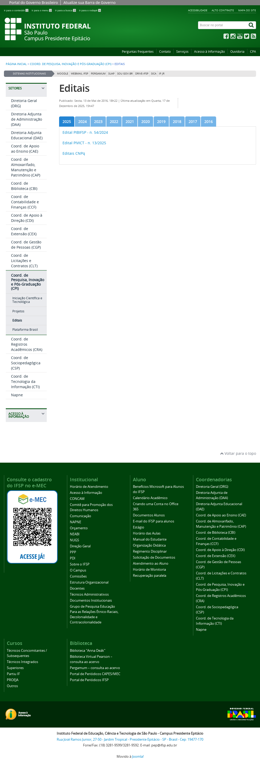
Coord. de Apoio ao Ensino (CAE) (25, 148)
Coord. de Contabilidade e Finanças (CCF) (25, 202)
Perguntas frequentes (138, 51)
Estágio (138, 527)
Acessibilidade (197, 10)
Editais (17, 320)
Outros (12, 686)
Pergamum (98, 73)
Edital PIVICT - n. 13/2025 (84, 142)
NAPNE (75, 522)
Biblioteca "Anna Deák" (87, 650)
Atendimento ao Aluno (150, 563)
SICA (153, 73)
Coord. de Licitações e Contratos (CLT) (24, 260)
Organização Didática (149, 545)
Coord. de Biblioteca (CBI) (24, 186)
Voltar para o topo (238, 453)
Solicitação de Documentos (154, 557)
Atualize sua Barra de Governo (89, 2)
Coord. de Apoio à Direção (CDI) (26, 218)
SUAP (111, 73)
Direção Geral (80, 546)
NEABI (75, 534)
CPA (253, 51)
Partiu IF (13, 674)
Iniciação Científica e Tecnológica (27, 300)
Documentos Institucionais (91, 600)
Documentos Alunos (149, 515)
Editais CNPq (74, 153)
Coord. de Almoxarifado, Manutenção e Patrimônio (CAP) (25, 167)
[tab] (66, 121)
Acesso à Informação (209, 51)
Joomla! (138, 756)
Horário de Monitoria (149, 569)
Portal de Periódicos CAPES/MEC (95, 674)
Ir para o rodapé (90, 10)
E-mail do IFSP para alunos (153, 521)
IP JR (161, 73)
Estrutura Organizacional (89, 582)
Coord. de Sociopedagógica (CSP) (25, 363)
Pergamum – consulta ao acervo (95, 668)
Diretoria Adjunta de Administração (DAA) (26, 119)
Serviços (182, 51)
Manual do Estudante (150, 539)
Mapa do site (247, 10)
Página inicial (16, 64)
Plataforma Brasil (25, 330)
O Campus (78, 570)
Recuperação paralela (149, 575)
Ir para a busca (65, 10)
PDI (72, 558)
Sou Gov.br (125, 73)
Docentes (77, 588)
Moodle (62, 73)
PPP (73, 552)
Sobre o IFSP (80, 564)
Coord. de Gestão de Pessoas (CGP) (26, 244)
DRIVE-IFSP (141, 73)
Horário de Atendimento (89, 486)
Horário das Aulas (146, 533)
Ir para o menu (42, 10)
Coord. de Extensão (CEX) (24, 231)
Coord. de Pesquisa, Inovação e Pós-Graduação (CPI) (70, 64)
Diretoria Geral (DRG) (212, 486)
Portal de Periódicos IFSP (89, 680)
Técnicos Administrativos (89, 594)
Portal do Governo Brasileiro (33, 2)
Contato (165, 51)
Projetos (18, 311)
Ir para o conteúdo (16, 10)
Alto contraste (223, 10)
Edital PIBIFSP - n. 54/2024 (85, 132)
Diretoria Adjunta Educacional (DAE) (27, 135)
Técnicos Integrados (22, 662)
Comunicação (80, 516)
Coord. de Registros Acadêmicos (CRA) (26, 344)
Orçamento (79, 528)
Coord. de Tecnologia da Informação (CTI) (25, 381)
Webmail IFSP (79, 73)
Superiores (15, 668)
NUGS (74, 540)
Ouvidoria (237, 51)
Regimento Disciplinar (150, 551)
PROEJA (12, 680)
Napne (17, 394)
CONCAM (77, 498)
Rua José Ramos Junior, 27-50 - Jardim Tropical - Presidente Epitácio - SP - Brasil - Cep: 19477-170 (130, 739)
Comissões (78, 576)
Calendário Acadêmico (150, 498)
